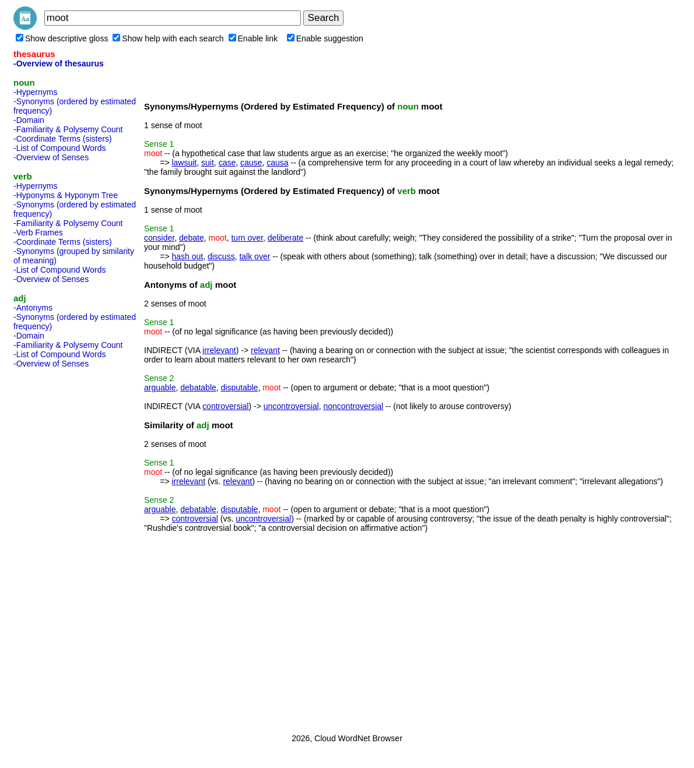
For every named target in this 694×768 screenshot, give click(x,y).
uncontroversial (291, 406)
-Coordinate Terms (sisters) (62, 138)
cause (251, 162)
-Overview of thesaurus (58, 63)
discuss (221, 256)
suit (207, 162)
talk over (254, 256)
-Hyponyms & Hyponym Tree (65, 195)
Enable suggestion (325, 38)
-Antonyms (32, 307)
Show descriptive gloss (62, 38)
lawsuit (184, 162)
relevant (265, 350)
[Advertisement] (60, 547)
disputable (239, 387)
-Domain (28, 120)
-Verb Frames (38, 232)
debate (191, 237)
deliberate (286, 237)
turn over (246, 237)
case (227, 162)
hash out (187, 256)
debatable (198, 387)
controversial (225, 406)
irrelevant (219, 350)
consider (159, 237)
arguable (160, 387)
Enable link (253, 38)
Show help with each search (168, 38)
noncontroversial (353, 406)
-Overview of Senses (51, 157)
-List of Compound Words (59, 148)
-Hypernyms (35, 92)
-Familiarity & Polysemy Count (68, 129)
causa (277, 162)
